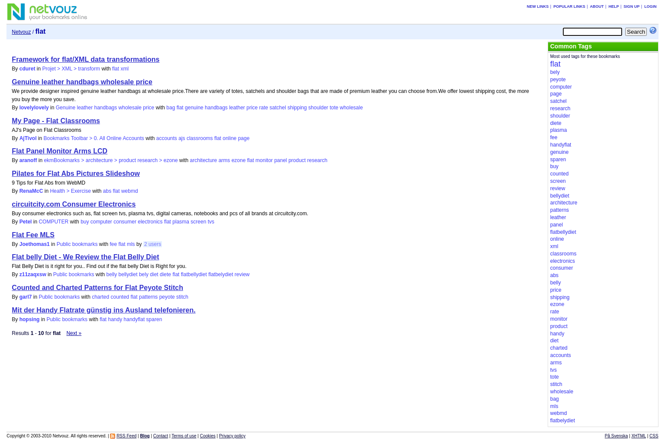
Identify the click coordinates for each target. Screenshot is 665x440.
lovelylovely (34, 108)
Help (613, 6)
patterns (148, 297)
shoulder (318, 108)
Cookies (208, 436)
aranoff (28, 160)
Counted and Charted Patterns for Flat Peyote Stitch (97, 287)
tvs (211, 222)
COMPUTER (53, 222)
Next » (73, 333)
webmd (129, 191)
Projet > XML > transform (71, 69)
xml (124, 69)
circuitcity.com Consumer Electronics (74, 204)
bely (143, 274)
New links (538, 6)
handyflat (134, 319)
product (297, 160)
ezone (239, 160)
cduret (27, 69)
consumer (124, 222)
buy (85, 222)
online (229, 138)
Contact (160, 436)
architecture (203, 160)
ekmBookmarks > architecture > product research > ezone (111, 160)
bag (170, 108)
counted (120, 297)
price (252, 108)
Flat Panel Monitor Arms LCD (59, 151)
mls (131, 244)
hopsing (29, 319)
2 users (152, 244)
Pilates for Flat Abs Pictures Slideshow (75, 173)
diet (154, 274)
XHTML (638, 436)
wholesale (351, 108)
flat (115, 69)
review (242, 274)
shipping (297, 108)
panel (280, 160)
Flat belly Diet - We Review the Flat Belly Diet (85, 257)
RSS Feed (126, 436)
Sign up (631, 6)
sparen (154, 319)
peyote (167, 297)
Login (650, 6)
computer (101, 222)
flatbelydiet (220, 274)
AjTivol (28, 138)
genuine (194, 108)
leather (237, 108)
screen (198, 222)
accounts (166, 138)
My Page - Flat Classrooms (56, 120)
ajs (181, 138)
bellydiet (128, 274)
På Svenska (616, 436)
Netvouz (21, 32)
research (317, 160)
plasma (180, 222)
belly (112, 274)
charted (100, 297)
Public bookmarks (77, 244)
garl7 (25, 297)
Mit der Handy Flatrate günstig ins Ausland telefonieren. (103, 310)
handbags (216, 108)
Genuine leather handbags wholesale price (82, 82)
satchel (278, 108)
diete (165, 274)
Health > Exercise (70, 191)
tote (333, 108)
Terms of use (183, 436)
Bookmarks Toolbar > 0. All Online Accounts (94, 138)
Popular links (569, 6)
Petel (25, 222)
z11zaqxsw (32, 274)
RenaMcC (31, 191)
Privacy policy (232, 436)
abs (107, 191)
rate (263, 108)
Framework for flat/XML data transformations (85, 59)
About (597, 6)
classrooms (200, 138)
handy (115, 319)
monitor (264, 160)
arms (224, 160)
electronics (150, 222)
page (244, 138)
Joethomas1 (34, 244)
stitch (182, 297)
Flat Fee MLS (33, 235)
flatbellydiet (194, 274)
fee (113, 244)
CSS (654, 436)
